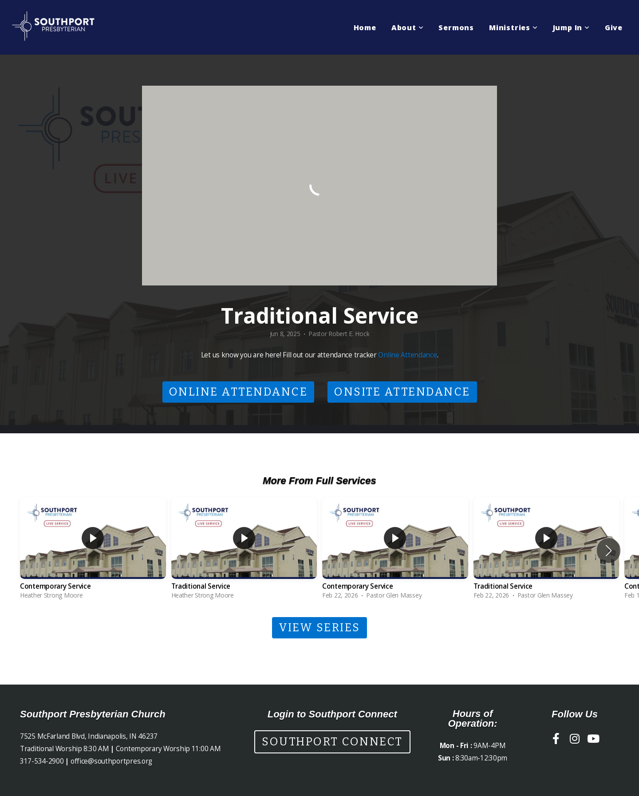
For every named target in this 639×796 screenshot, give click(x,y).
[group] (93, 550)
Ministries (513, 27)
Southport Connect (332, 741)
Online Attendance (407, 355)
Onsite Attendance (402, 392)
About (407, 27)
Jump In (571, 27)
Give (614, 27)
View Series (319, 627)
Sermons (456, 27)
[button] (609, 550)
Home (365, 27)
